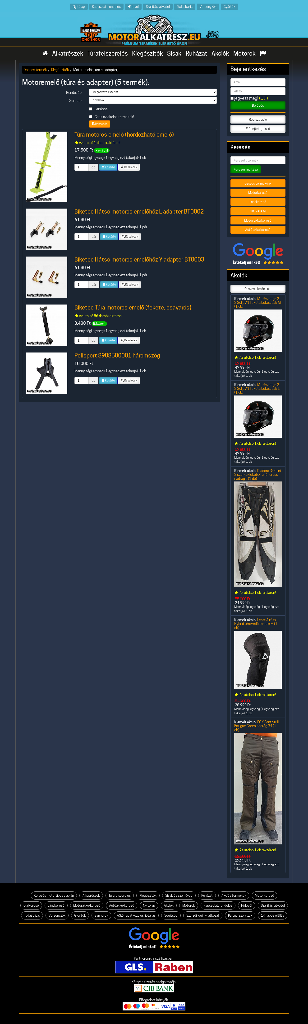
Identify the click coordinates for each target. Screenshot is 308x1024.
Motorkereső (257, 193)
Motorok (244, 53)
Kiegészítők (147, 53)
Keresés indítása (246, 169)
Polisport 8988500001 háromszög (117, 355)
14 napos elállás (272, 915)
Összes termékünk (257, 183)
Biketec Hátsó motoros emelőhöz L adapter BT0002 (139, 211)
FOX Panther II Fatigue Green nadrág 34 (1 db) (256, 726)
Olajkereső (31, 905)
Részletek (129, 167)
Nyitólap (79, 7)
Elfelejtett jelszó (258, 129)
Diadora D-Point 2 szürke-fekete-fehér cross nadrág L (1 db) (257, 475)
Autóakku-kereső (121, 905)
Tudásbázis (185, 7)
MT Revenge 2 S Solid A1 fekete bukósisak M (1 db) (257, 303)
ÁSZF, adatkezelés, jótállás (136, 915)
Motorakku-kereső (86, 905)
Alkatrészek (67, 53)
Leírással (98, 109)
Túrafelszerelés (107, 53)
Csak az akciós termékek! (111, 116)
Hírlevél (133, 7)
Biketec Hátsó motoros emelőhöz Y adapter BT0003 (139, 259)
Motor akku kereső (257, 220)
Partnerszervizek (240, 915)
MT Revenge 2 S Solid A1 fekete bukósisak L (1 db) (257, 389)
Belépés (258, 105)
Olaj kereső (258, 211)
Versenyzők (208, 7)
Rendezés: (74, 92)
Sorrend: (75, 101)
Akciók (220, 53)
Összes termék (35, 70)
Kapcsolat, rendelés (106, 7)
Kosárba (108, 167)
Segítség (171, 915)
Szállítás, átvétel (158, 7)
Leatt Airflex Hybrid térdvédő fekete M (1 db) (255, 624)
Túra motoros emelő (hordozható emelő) (124, 134)
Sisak (174, 53)
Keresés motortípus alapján (54, 895)
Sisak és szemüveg (179, 895)
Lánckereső (257, 202)
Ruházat (196, 53)
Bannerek (101, 915)
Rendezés (99, 124)
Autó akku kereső (258, 230)
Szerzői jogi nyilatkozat (202, 915)
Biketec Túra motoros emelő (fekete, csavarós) (132, 307)
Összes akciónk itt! (257, 289)
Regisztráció (258, 119)
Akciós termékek (233, 895)
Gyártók (229, 7)
